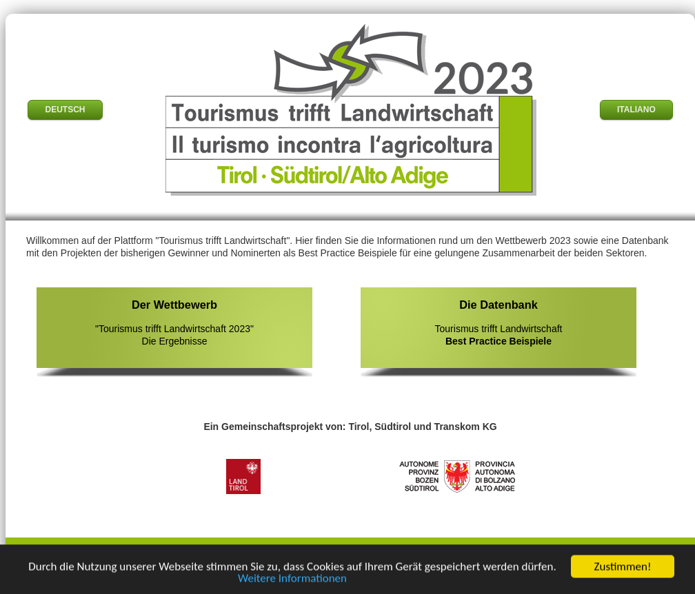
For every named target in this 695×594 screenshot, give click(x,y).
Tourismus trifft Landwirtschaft (498, 322)
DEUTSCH (65, 109)
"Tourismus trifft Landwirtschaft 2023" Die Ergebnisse (174, 322)
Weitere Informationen (292, 580)
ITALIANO (636, 109)
